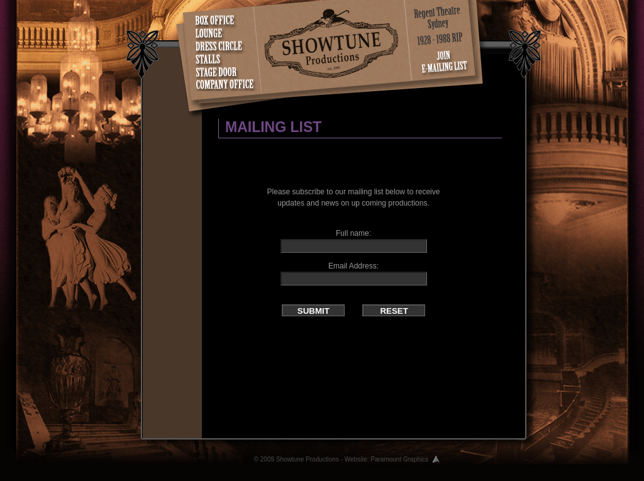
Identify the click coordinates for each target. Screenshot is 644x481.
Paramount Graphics (399, 459)
